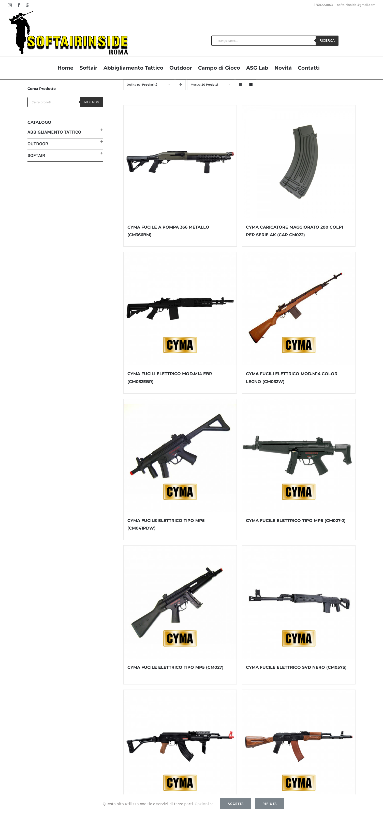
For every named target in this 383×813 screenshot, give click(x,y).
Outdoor (37, 144)
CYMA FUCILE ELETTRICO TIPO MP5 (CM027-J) (296, 520)
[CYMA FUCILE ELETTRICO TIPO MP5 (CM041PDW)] (180, 455)
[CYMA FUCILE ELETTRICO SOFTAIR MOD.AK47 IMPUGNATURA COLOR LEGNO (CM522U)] (180, 746)
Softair (36, 155)
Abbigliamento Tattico (54, 132)
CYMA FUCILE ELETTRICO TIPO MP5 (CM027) (175, 667)
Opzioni (204, 803)
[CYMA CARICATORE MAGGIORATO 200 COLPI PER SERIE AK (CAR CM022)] (298, 161)
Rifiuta (269, 804)
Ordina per (142, 84)
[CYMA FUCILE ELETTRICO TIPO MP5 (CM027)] (180, 602)
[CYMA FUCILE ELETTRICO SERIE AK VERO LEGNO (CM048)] (298, 746)
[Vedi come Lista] (251, 85)
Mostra (204, 84)
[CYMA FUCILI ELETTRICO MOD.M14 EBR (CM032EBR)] (180, 308)
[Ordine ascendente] (181, 84)
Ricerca (327, 40)
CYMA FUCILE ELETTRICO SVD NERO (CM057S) (296, 667)
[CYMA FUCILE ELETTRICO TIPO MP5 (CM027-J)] (298, 455)
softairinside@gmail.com (356, 5)
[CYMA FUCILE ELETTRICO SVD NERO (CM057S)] (298, 602)
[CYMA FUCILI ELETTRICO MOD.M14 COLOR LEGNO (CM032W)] (298, 308)
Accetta (236, 804)
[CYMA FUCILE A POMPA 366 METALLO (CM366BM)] (180, 161)
